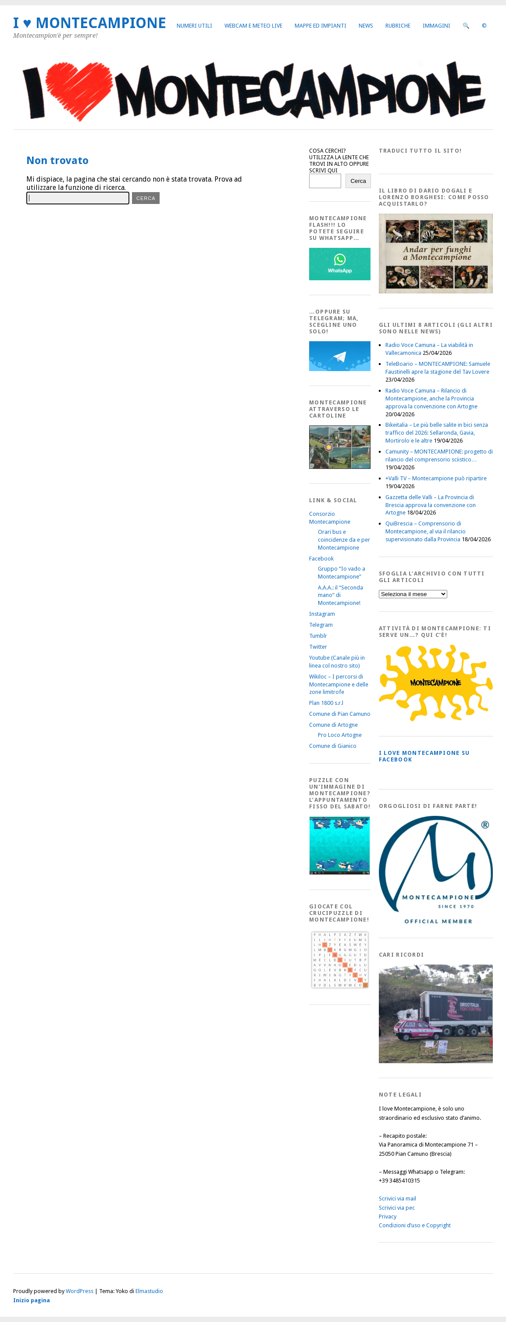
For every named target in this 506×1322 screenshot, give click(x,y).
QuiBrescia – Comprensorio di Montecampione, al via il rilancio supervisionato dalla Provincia (425, 531)
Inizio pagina (31, 1300)
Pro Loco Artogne (340, 735)
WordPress (79, 1291)
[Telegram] (340, 369)
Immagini (436, 25)
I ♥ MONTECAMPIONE (89, 23)
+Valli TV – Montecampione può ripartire (436, 478)
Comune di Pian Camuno (340, 714)
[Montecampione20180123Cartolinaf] (340, 467)
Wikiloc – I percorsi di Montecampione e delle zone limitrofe (338, 684)
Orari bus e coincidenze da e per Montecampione (344, 540)
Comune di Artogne (333, 725)
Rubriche (397, 25)
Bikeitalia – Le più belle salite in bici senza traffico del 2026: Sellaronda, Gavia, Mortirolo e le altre (436, 433)
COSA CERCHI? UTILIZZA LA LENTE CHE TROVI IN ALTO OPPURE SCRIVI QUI (339, 160)
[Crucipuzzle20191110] (340, 988)
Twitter (318, 646)
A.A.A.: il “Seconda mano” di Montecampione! (340, 595)
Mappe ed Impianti (320, 25)
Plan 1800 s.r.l (326, 703)
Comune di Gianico (332, 746)
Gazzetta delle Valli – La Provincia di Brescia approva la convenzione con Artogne (430, 505)
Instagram (322, 614)
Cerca (358, 181)
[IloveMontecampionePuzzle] (340, 873)
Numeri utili (194, 25)
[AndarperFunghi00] (436, 291)
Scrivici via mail (397, 1198)
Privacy (387, 1216)
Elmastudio (149, 1291)
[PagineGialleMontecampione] (436, 719)
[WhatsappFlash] (340, 278)
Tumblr (318, 635)
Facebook (321, 558)
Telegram (321, 625)
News (366, 25)
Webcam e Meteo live (253, 25)
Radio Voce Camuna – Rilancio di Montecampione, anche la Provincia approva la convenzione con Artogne (431, 398)
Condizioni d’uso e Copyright (415, 1225)
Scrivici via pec (397, 1207)
